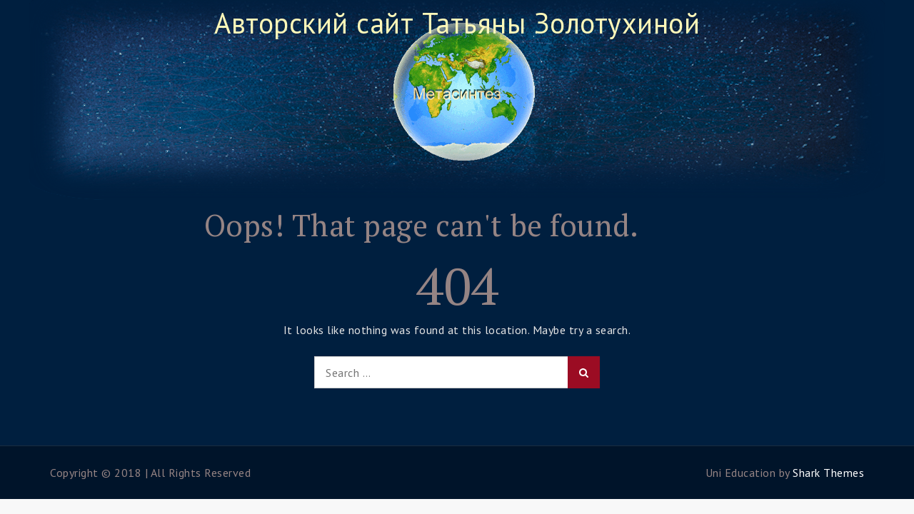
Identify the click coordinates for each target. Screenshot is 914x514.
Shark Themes (828, 472)
